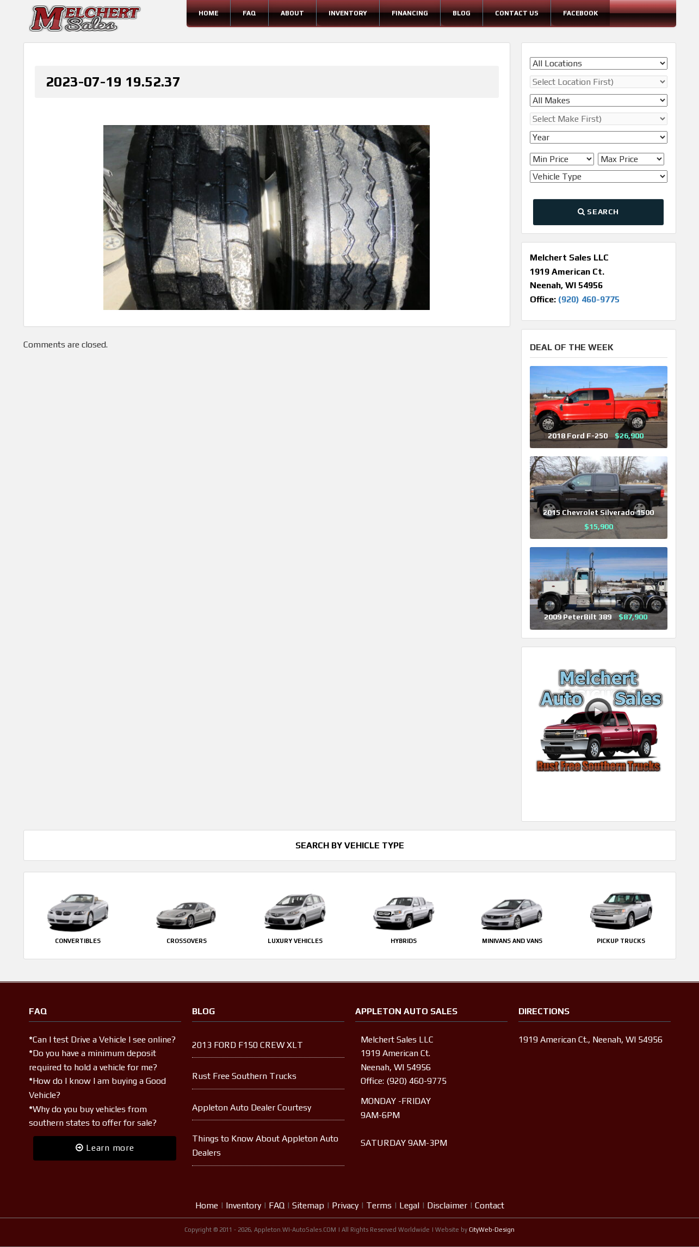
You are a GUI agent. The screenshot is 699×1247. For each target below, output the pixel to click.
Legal (409, 1205)
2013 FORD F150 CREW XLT (247, 1045)
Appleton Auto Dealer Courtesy (251, 1107)
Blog (462, 13)
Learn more (105, 1148)
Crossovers (186, 941)
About (292, 13)
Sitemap (308, 1205)
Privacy (345, 1205)
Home (208, 13)
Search (598, 211)
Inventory (348, 13)
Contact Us (517, 13)
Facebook (580, 13)
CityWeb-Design (492, 1229)
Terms (379, 1205)
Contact (489, 1205)
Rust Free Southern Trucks (244, 1076)
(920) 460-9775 (589, 299)
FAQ (249, 13)
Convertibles (78, 941)
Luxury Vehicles (295, 941)
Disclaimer (447, 1205)
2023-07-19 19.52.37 (113, 81)
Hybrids (404, 941)
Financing (410, 13)
